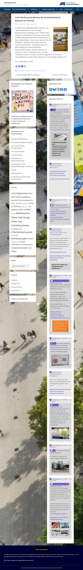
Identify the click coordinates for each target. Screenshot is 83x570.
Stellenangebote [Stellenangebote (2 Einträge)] (14, 242)
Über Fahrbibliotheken (19, 9)
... (4, 562)
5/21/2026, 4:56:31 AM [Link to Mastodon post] (56, 282)
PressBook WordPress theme (54, 568)
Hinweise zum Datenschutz (19, 299)
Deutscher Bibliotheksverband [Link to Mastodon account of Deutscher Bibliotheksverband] (59, 281)
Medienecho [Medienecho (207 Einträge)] (23, 213)
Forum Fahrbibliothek (17, 151)
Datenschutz (69, 9)
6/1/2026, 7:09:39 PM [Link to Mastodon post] (63, 109)
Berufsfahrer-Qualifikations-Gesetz (22, 142)
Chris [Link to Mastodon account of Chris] (53, 343)
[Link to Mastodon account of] (51, 205)
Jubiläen (28, 70)
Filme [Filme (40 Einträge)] (31, 203)
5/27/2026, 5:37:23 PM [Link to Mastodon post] (61, 205)
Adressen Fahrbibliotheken (19, 139)
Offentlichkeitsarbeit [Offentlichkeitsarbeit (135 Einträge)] (21, 232)
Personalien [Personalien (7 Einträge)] (14, 235)
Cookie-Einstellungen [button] (41, 549)
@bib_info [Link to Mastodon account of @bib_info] (54, 405)
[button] (17, 66)
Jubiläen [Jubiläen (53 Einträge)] (27, 209)
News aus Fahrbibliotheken (38, 70)
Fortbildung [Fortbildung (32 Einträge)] (16, 206)
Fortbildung (34, 9)
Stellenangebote (16, 173)
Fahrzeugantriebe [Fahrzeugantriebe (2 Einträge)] (24, 203)
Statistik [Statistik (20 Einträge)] (30, 239)
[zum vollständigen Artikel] (24, 61)
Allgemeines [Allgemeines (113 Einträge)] (22, 193)
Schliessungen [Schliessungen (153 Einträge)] (19, 238)
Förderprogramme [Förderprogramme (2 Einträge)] (25, 206)
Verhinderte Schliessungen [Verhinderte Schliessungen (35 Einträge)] (22, 244)
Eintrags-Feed (15, 283)
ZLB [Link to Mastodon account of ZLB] (53, 450)
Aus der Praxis (21, 70)
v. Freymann (32, 24)
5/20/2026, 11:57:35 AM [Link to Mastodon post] (63, 450)
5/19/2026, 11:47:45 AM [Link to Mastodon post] (56, 486)
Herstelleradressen (17, 155)
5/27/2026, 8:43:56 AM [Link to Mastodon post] (56, 230)
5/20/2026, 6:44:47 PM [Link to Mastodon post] (64, 343)
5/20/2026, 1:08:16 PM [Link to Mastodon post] (55, 374)
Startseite (7, 9)
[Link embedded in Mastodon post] (60, 145)
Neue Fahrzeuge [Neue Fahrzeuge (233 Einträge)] (20, 217)
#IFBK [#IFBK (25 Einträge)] (13, 193)
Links (61, 9)
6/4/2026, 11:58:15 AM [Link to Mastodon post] (55, 165)
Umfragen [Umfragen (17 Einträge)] (22, 242)
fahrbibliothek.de (10, 3)
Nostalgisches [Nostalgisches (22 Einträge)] (16, 229)
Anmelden (14, 280)
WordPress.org (15, 290)
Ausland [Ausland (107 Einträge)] (25, 197)
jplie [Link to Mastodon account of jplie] (53, 110)
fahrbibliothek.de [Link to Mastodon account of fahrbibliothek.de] (55, 104)
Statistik (13, 170)
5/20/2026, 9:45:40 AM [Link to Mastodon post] (56, 407)
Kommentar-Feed (16, 287)
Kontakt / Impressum (48, 9)
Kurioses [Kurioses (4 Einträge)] (13, 213)
